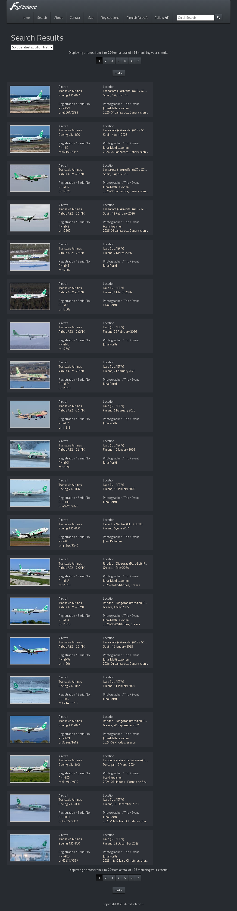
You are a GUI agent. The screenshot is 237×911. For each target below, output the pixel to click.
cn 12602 (64, 230)
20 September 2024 (126, 725)
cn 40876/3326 (68, 506)
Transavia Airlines (70, 91)
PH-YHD (64, 344)
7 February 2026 (124, 371)
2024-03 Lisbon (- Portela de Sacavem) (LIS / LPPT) (136, 781)
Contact (75, 17)
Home (26, 17)
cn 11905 (64, 663)
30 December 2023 (126, 804)
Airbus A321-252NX (71, 331)
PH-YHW (64, 659)
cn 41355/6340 (68, 545)
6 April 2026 (119, 95)
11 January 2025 (124, 685)
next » (118, 73)
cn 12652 (64, 348)
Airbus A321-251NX (71, 174)
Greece (107, 567)
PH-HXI (63, 147)
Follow (162, 17)
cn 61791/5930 (68, 781)
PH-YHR (64, 187)
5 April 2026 (119, 174)
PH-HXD (64, 777)
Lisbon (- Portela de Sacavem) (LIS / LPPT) (131, 760)
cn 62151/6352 (68, 151)
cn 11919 (64, 585)
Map (90, 17)
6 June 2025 (121, 528)
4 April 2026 (119, 134)
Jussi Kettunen (112, 541)
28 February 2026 (125, 331)
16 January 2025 (122, 646)
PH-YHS (64, 226)
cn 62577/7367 (68, 821)
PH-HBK (64, 502)
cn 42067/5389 (68, 112)
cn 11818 (64, 388)
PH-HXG (64, 541)
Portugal (109, 764)
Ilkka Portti (110, 305)
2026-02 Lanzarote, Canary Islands (126, 230)
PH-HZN (64, 738)
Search (42, 17)
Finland (107, 252)
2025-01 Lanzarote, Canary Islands (126, 663)
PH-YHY (64, 383)
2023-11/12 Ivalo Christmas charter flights (131, 821)
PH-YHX (64, 462)
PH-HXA (64, 698)
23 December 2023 (126, 843)
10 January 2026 (124, 449)
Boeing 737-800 (69, 134)
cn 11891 (64, 467)
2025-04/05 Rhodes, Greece (121, 585)
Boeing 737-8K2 (69, 95)
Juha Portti (110, 265)
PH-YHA (64, 580)
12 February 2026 (123, 213)
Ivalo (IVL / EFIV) (113, 248)
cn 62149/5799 (68, 703)
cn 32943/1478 (68, 742)
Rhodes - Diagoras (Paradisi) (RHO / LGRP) (131, 563)
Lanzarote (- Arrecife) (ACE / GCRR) (126, 91)
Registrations (110, 17)
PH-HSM (64, 108)
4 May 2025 (121, 567)
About (58, 17)
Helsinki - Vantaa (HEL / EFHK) (123, 524)
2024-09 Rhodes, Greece (119, 742)
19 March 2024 (125, 764)
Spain (106, 95)
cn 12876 (64, 191)
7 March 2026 (123, 252)
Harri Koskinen (112, 226)
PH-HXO (64, 817)
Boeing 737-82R (69, 489)
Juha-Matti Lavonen (116, 108)
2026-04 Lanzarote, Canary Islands (126, 112)
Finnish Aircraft (137, 17)
